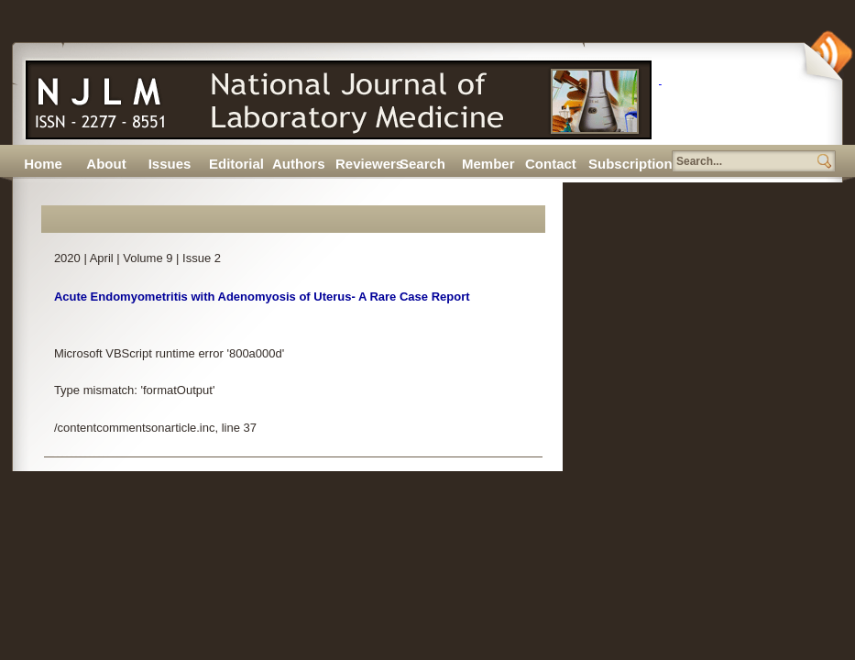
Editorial (236, 163)
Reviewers (362, 163)
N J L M (333, 94)
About (106, 163)
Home (43, 163)
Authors (298, 163)
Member (488, 163)
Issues (170, 163)
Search (422, 163)
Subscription (615, 163)
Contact (550, 163)
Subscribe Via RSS (826, 56)
